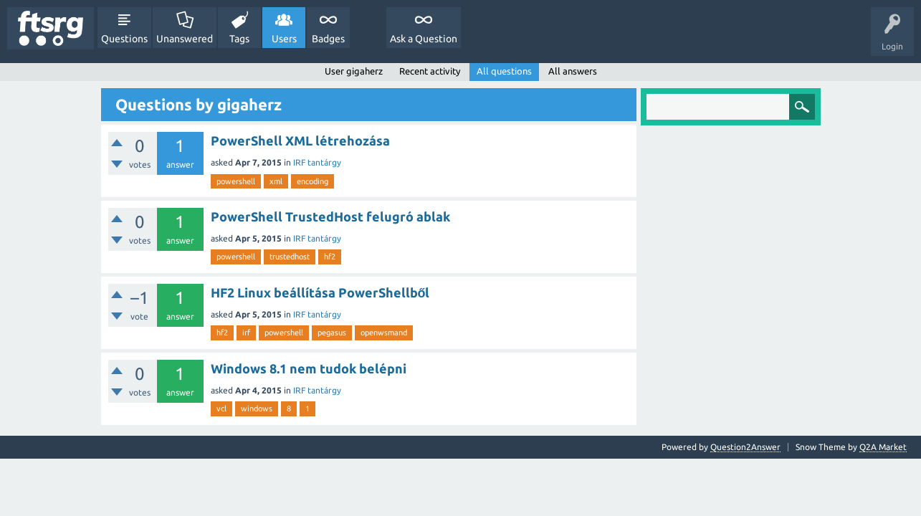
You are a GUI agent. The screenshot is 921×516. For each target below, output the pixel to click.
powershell (235, 181)
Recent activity (429, 71)
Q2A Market (883, 447)
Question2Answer (745, 447)
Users (284, 38)
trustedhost (289, 256)
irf (246, 332)
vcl (221, 408)
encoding (312, 181)
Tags (239, 38)
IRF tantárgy (317, 162)
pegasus (332, 332)
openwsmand (384, 332)
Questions (124, 38)
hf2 (329, 256)
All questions (504, 71)
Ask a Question (423, 38)
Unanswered (184, 38)
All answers (572, 71)
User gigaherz (354, 71)
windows (256, 408)
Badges (328, 38)
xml (275, 181)
